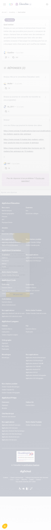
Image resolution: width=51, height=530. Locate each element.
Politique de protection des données (37, 477)
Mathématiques (7, 210)
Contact (38, 479)
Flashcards (29, 332)
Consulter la (25, 465)
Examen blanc (30, 405)
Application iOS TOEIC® (33, 366)
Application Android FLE (33, 369)
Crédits (31, 479)
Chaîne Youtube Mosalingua (10, 387)
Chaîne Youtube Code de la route (36, 313)
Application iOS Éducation (10, 245)
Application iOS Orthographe (34, 378)
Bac (27, 210)
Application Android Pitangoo (35, 258)
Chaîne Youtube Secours (33, 425)
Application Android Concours (11, 425)
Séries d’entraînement (9, 305)
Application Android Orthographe (36, 375)
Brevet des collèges (32, 213)
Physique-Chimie (7, 222)
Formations (5, 261)
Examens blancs (7, 287)
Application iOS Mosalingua (34, 360)
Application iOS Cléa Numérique (12, 434)
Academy (12, 12)
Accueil (4, 12)
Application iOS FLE (32, 372)
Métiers (4, 264)
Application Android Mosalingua (36, 357)
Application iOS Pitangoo (33, 261)
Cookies (5, 477)
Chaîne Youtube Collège (33, 242)
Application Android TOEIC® (34, 363)
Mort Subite (5, 346)
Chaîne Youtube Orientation (10, 275)
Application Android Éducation (11, 242)
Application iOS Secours (9, 440)
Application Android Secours (10, 437)
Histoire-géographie (8, 213)
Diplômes (5, 258)
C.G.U (11, 479)
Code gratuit (5, 293)
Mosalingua (5, 357)
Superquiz (5, 343)
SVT (3, 219)
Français (4, 216)
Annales (4, 408)
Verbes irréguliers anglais (10, 335)
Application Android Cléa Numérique (13, 431)
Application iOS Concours (10, 428)
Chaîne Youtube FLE (8, 390)
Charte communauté (16, 477)
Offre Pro (24, 479)
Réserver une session (9, 290)
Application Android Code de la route (13, 313)
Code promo (5, 332)
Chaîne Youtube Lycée (33, 245)
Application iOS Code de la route (12, 316)
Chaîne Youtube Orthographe (11, 393)
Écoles (4, 267)
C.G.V (17, 479)
